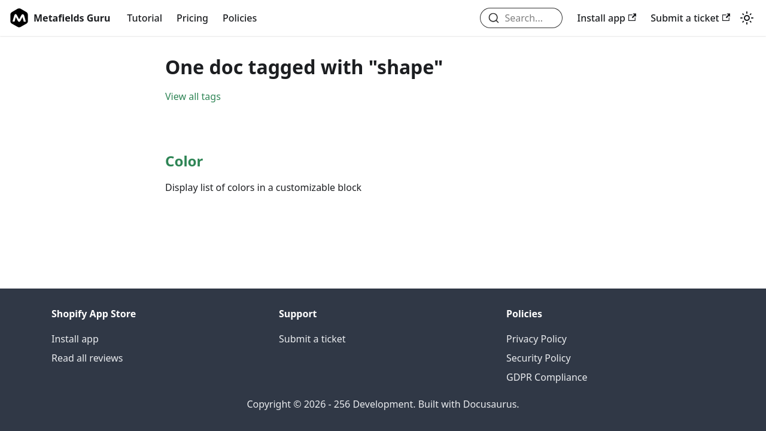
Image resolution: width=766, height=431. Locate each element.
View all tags (193, 96)
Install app (606, 18)
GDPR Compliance (547, 377)
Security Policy (538, 358)
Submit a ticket (690, 18)
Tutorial (144, 18)
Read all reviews (87, 358)
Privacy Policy (536, 338)
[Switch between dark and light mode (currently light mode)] (746, 18)
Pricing (192, 18)
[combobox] (521, 18)
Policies (240, 18)
